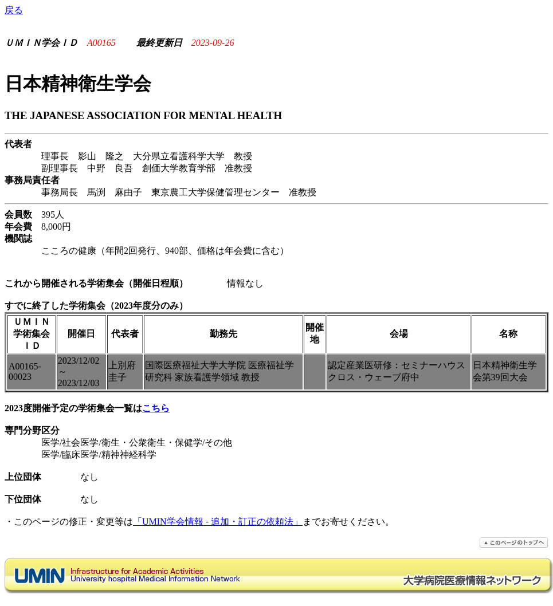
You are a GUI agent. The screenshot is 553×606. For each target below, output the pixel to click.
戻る (14, 10)
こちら (156, 408)
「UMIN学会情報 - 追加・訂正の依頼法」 (218, 521)
